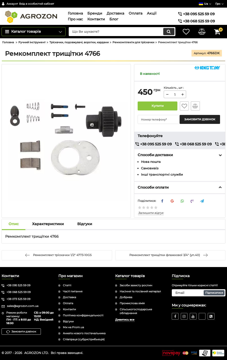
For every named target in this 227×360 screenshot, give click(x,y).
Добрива (126, 297)
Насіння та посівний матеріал (140, 291)
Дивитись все (124, 319)
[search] (122, 31)
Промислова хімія (132, 303)
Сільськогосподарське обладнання (136, 311)
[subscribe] (198, 292)
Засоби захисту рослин (136, 285)
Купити (158, 105)
